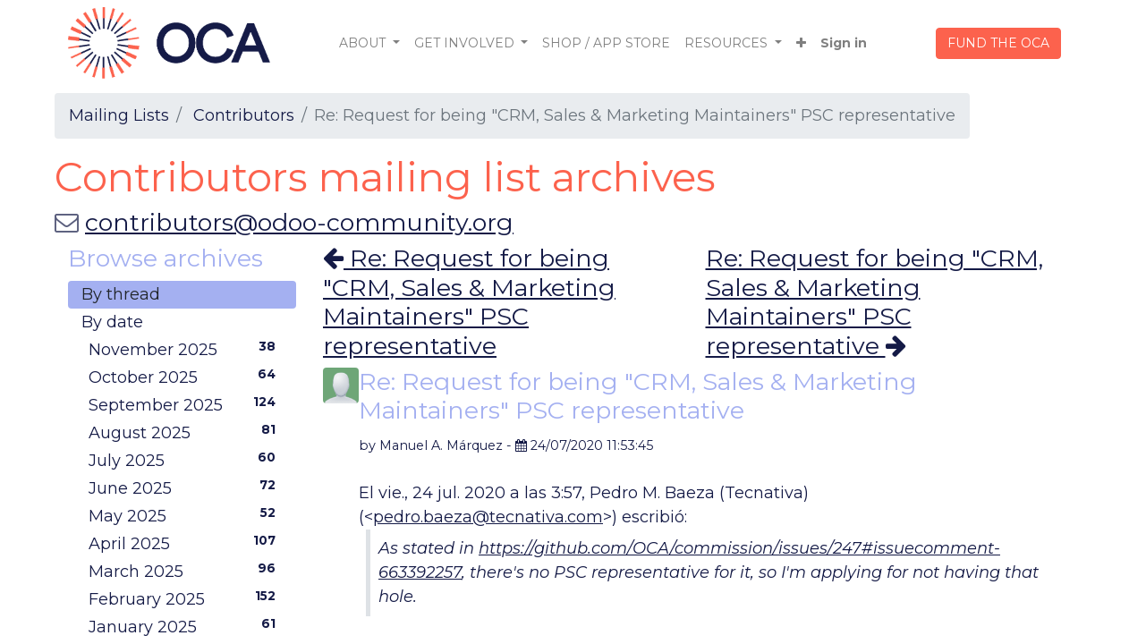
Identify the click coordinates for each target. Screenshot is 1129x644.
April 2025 (186, 543)
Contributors (243, 115)
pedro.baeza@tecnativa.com (488, 517)
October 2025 (186, 376)
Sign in (843, 43)
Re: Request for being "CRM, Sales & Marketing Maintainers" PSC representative (469, 301)
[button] (801, 43)
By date (112, 322)
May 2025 (186, 515)
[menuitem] (606, 43)
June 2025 (186, 487)
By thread (120, 294)
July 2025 (186, 459)
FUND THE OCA (998, 43)
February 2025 (186, 598)
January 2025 (186, 626)
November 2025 (186, 349)
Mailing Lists (119, 115)
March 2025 (186, 570)
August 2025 (186, 432)
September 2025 (186, 404)
